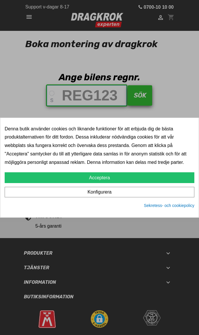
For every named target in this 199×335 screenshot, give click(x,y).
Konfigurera (100, 191)
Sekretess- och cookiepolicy (169, 205)
